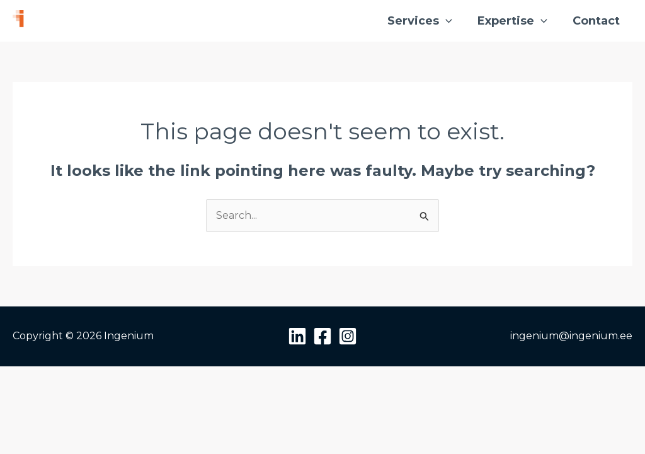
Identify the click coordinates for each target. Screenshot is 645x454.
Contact (596, 21)
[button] (445, 21)
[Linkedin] (297, 336)
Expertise (512, 21)
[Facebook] (322, 336)
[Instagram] (347, 336)
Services (419, 21)
